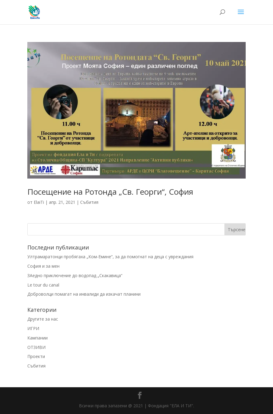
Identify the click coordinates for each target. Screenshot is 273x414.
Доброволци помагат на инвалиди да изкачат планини (84, 294)
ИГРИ (33, 328)
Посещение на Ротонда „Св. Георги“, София (110, 191)
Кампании (37, 338)
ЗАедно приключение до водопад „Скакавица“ (74, 275)
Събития (89, 202)
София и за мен (43, 266)
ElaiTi (39, 202)
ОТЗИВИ (36, 347)
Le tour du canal (43, 285)
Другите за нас (42, 319)
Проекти (36, 356)
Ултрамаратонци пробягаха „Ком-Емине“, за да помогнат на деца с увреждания (110, 256)
